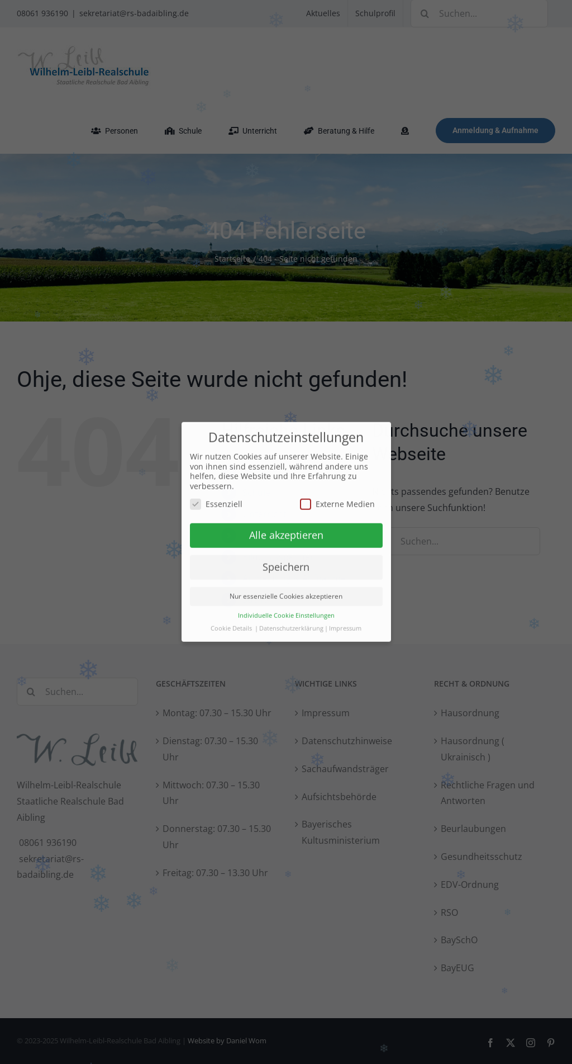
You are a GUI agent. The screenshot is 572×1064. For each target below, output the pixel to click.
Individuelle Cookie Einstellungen (286, 613)
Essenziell (216, 501)
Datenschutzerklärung (291, 626)
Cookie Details (231, 626)
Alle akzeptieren (286, 533)
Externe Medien (337, 501)
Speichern (286, 564)
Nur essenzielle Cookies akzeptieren (286, 594)
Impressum (345, 626)
